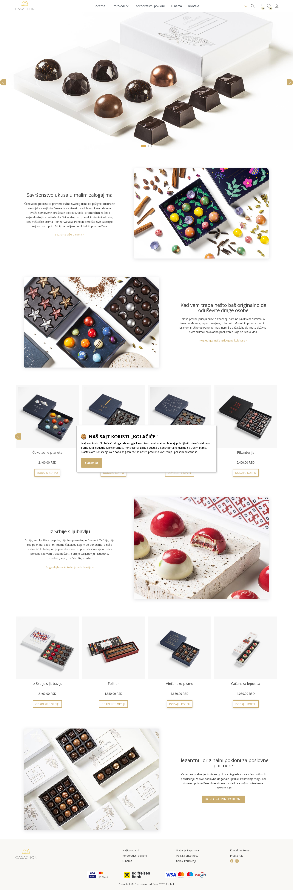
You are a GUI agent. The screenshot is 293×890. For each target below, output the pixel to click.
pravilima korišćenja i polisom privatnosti (172, 452)
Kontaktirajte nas (240, 850)
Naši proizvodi (131, 850)
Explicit (170, 884)
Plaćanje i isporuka (187, 850)
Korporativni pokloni (150, 6)
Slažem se (91, 462)
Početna (99, 6)
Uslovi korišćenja (186, 861)
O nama (176, 6)
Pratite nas (236, 855)
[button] (143, 146)
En (245, 6)
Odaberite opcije (246, 473)
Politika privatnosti (187, 855)
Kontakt (193, 6)
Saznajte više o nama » (69, 234)
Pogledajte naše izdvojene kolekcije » (223, 340)
